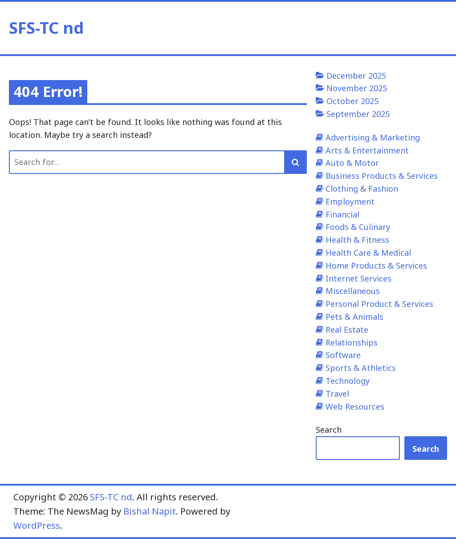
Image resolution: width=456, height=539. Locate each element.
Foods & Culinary (358, 226)
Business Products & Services (382, 175)
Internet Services (358, 278)
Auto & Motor (352, 162)
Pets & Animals (354, 316)
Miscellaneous (353, 291)
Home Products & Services (376, 265)
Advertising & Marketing (373, 137)
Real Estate (347, 329)
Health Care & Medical (368, 252)
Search (329, 429)
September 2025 (358, 114)
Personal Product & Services (379, 303)
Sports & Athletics (361, 367)
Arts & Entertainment (367, 150)
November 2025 (356, 88)
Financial (342, 214)
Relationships (352, 342)
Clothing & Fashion (362, 188)
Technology (348, 380)
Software (343, 355)
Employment (350, 201)
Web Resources (355, 406)
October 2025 (352, 101)
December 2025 (356, 75)
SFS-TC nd (46, 28)
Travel (337, 393)
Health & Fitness (357, 239)
